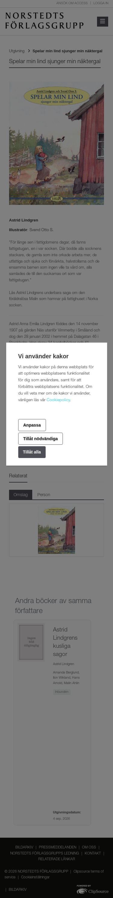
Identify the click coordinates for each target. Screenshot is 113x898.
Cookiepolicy (58, 400)
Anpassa (32, 424)
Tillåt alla (32, 452)
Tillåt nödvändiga (40, 438)
